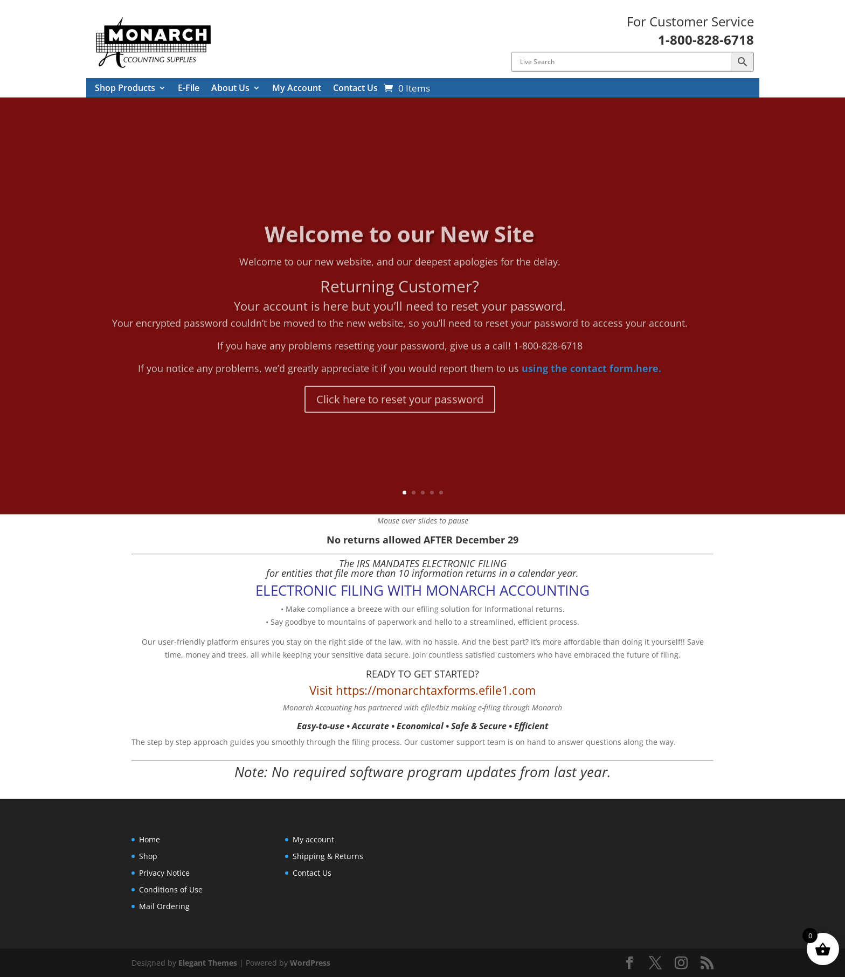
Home (149, 839)
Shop (148, 856)
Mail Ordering (164, 906)
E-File (188, 89)
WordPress (310, 963)
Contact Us (355, 89)
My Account (296, 89)
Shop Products (125, 89)
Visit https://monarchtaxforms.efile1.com (422, 690)
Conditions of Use (171, 889)
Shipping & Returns (328, 856)
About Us (230, 89)
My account (313, 839)
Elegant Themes (207, 963)
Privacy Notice (164, 873)
